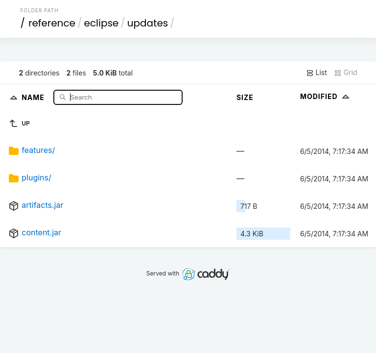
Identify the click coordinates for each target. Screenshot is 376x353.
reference (51, 23)
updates (147, 23)
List (316, 72)
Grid (345, 72)
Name (34, 97)
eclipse (101, 23)
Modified (326, 96)
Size (245, 97)
